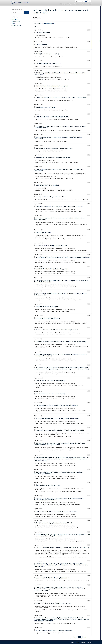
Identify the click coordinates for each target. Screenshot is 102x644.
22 (74, 637)
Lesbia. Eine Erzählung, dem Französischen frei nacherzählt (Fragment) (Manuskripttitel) (60, 97)
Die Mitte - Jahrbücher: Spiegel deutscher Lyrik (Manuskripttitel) (53, 523)
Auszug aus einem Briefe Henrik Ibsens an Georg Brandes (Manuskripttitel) (56, 418)
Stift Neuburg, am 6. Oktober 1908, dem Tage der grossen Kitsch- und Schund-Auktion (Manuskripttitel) (59, 73)
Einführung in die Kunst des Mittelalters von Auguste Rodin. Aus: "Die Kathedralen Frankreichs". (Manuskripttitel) (58, 472)
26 (85, 637)
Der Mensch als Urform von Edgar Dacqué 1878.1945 (50, 245)
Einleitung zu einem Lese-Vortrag (44, 107)
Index (13, 23)
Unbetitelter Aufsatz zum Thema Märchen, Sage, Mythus (51, 269)
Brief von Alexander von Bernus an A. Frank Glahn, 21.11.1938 (53, 630)
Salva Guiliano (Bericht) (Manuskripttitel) (46, 185)
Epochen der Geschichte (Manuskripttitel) (47, 318)
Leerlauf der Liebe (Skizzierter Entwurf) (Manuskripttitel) (51, 86)
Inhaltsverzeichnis (15, 21)
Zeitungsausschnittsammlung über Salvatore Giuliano (50, 197)
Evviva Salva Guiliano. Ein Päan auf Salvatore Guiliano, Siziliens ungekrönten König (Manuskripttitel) (59, 170)
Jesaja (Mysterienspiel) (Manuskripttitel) (46, 54)
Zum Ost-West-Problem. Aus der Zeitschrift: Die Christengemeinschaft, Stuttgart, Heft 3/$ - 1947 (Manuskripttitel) (60, 294)
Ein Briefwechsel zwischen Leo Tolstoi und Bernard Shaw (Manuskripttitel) (56, 405)
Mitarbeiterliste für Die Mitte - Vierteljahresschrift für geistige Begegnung (55, 511)
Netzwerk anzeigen (16, 25)
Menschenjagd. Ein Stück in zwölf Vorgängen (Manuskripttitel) (52, 157)
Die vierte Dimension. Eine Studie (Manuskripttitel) (49, 394)
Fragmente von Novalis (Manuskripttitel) (46, 306)
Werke (36, 26)
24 (79, 637)
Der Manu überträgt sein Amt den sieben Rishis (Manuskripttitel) (53, 148)
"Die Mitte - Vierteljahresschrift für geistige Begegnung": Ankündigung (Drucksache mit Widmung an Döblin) (59, 218)
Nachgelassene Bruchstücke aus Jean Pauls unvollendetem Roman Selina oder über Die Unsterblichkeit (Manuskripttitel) (60, 355)
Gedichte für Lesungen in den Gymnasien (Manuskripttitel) (51, 116)
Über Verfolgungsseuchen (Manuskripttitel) (47, 485)
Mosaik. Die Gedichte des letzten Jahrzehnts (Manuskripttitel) (52, 603)
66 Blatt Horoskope (40, 44)
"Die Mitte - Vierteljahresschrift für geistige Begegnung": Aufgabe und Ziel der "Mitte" (59, 206)
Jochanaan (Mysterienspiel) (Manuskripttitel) (47, 63)
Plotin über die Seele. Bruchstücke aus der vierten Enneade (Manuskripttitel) (56, 330)
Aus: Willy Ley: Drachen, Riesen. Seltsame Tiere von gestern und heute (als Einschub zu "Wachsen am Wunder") (60, 127)
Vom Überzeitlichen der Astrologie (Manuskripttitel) (49, 380)
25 (82, 637)
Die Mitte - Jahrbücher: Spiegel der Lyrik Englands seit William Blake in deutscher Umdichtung (61, 547)
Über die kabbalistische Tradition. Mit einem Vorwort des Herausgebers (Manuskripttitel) (60, 341)
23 (76, 637)
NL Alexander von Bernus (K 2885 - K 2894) (44, 23)
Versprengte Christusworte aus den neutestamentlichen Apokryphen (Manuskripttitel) (59, 430)
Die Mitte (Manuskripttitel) (42, 232)
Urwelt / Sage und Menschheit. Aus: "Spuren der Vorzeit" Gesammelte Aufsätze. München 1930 (62, 257)
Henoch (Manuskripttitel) (42, 32)
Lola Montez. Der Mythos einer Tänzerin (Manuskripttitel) (51, 578)
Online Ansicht (15, 19)
